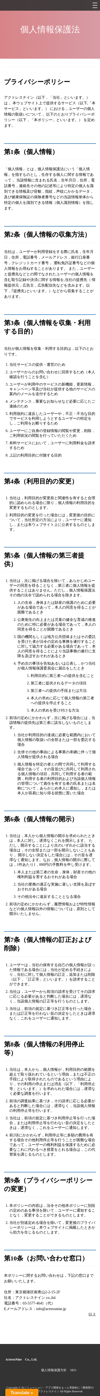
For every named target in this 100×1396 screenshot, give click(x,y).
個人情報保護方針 (54, 1370)
